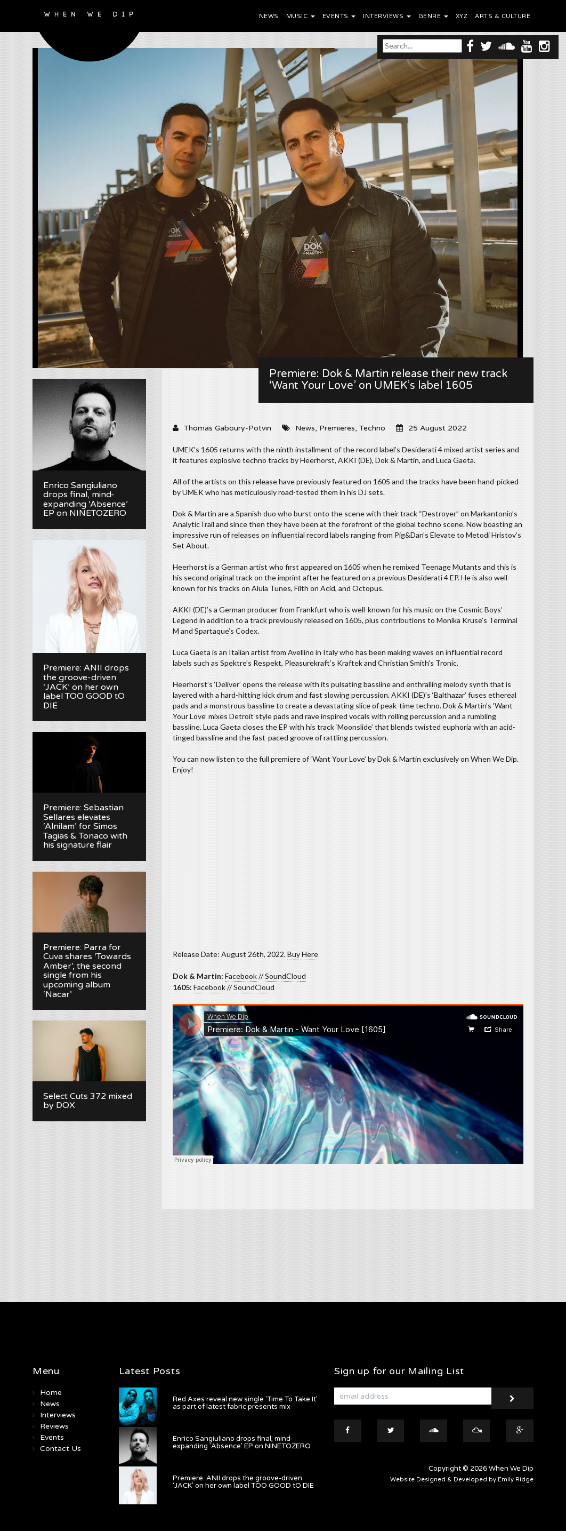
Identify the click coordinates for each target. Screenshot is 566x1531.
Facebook (241, 975)
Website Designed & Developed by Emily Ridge (461, 1479)
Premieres (337, 428)
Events (339, 16)
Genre (433, 16)
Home (51, 1392)
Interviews (387, 16)
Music (300, 16)
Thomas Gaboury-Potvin (227, 428)
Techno (372, 428)
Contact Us (60, 1448)
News (269, 16)
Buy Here (302, 954)
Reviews (54, 1426)
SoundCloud (285, 975)
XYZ (462, 16)
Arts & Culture (502, 16)
